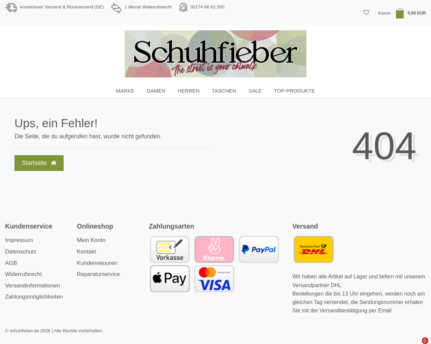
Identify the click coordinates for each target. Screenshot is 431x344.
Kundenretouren (97, 263)
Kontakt (86, 251)
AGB (11, 263)
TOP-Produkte (294, 91)
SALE (255, 91)
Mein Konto (91, 240)
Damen (156, 91)
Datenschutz (20, 251)
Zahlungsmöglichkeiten (34, 297)
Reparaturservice (98, 274)
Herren (189, 91)
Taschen (224, 91)
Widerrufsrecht (23, 274)
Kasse (384, 12)
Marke (125, 91)
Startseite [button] (39, 163)
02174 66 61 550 (208, 6)
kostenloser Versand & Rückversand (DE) (62, 6)
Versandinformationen (32, 285)
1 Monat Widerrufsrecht (148, 6)
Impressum (19, 240)
